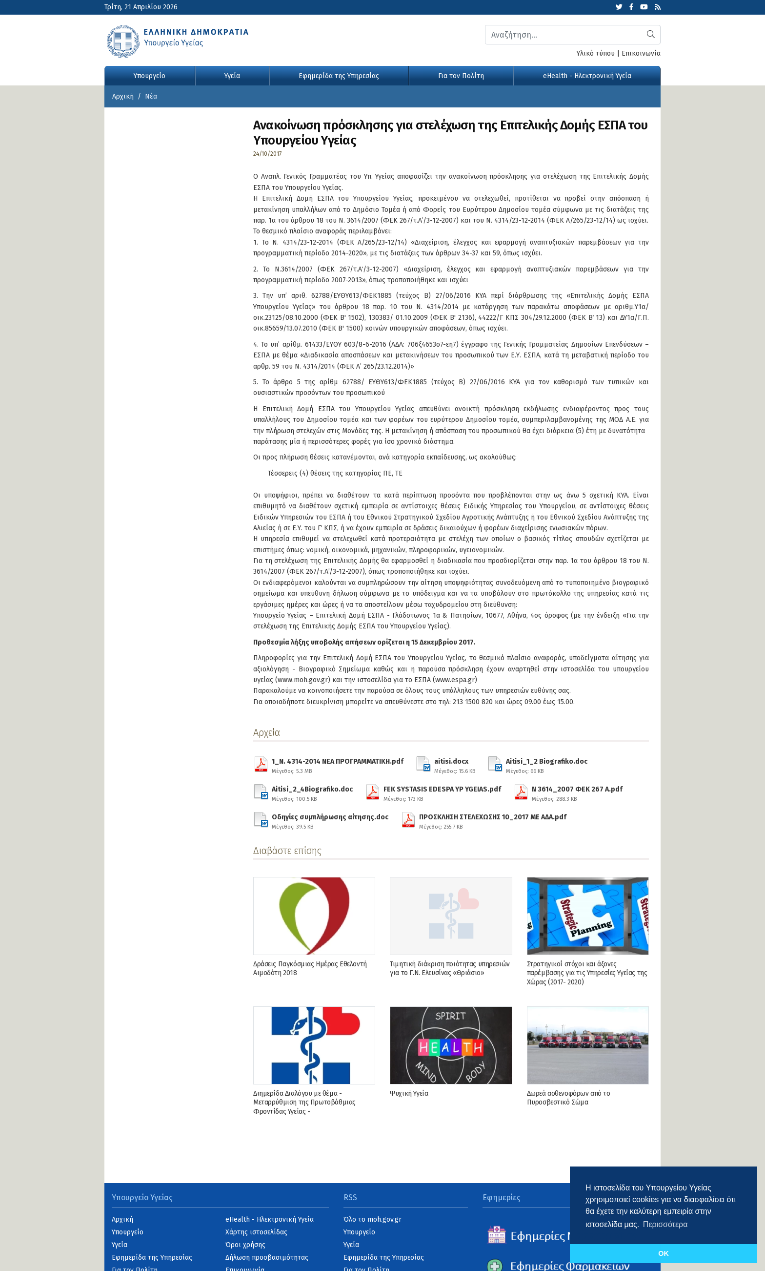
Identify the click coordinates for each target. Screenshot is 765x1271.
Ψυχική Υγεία (409, 1093)
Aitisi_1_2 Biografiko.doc (546, 764)
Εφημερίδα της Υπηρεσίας (339, 76)
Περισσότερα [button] (665, 1224)
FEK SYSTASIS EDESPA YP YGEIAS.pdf (442, 792)
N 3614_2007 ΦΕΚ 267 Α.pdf (577, 792)
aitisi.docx (454, 764)
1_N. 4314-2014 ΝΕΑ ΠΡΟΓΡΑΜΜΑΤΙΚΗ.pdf (337, 764)
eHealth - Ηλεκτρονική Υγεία (587, 76)
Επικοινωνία (641, 53)
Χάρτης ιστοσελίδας (256, 1232)
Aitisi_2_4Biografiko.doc (312, 792)
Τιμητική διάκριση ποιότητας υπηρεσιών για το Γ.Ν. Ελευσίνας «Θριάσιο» (449, 968)
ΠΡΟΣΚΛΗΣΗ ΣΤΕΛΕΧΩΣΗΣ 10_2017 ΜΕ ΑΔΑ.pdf (492, 820)
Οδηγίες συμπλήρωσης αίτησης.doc (330, 820)
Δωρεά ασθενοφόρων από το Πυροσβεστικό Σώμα (568, 1097)
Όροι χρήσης (245, 1245)
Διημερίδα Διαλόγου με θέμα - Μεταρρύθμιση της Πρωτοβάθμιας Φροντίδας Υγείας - (304, 1102)
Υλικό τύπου (596, 53)
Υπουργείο (149, 76)
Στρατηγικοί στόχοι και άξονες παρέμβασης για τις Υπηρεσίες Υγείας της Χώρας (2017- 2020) (587, 973)
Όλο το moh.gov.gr (372, 1219)
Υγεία (232, 76)
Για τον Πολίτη (461, 76)
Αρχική (123, 96)
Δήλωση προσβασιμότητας (266, 1257)
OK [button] (663, 1253)
